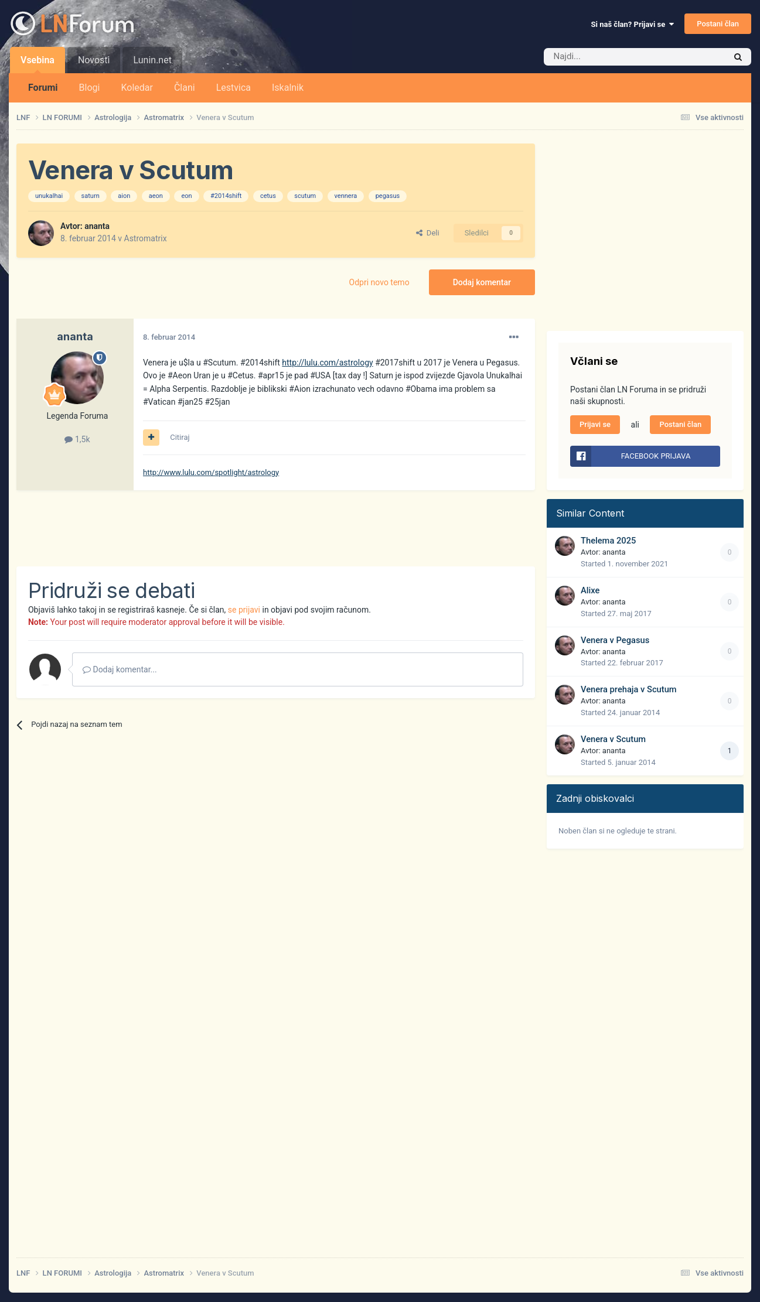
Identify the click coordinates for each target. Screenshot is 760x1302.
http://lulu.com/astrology (327, 362)
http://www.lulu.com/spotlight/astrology (211, 472)
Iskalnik (288, 87)
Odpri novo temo (379, 282)
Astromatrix (145, 238)
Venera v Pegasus (615, 640)
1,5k (77, 439)
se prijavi (244, 609)
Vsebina (37, 63)
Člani (184, 87)
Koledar (136, 87)
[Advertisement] (229, 528)
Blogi (89, 87)
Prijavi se (595, 424)
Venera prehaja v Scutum (629, 689)
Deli (427, 232)
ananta (97, 226)
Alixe (590, 590)
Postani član (718, 23)
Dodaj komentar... (120, 669)
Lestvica (233, 87)
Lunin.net (152, 60)
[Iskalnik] (610, 57)
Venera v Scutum (613, 739)
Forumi (43, 87)
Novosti (94, 60)
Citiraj (179, 437)
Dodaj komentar (482, 282)
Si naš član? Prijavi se (632, 24)
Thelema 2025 (608, 540)
